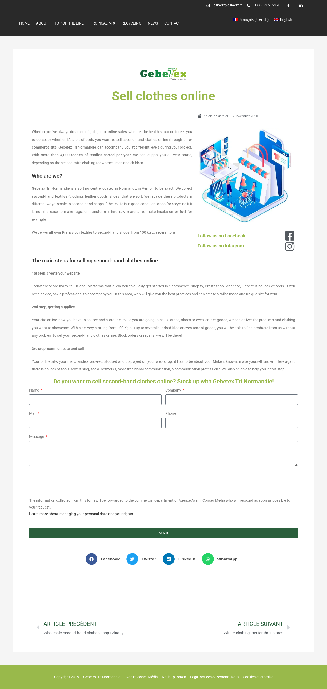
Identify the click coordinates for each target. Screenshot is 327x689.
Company (173, 390)
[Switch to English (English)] (283, 19)
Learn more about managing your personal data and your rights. (81, 514)
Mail (33, 413)
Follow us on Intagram (220, 245)
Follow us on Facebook (221, 235)
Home (24, 23)
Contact (172, 23)
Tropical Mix (102, 23)
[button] (105, 559)
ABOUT (42, 23)
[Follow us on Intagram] (290, 246)
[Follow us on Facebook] (290, 236)
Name (34, 390)
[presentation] (69, 481)
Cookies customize (258, 677)
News (153, 23)
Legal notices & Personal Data (214, 677)
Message (37, 436)
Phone (170, 413)
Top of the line (69, 23)
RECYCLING (132, 23)
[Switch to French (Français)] (251, 19)
